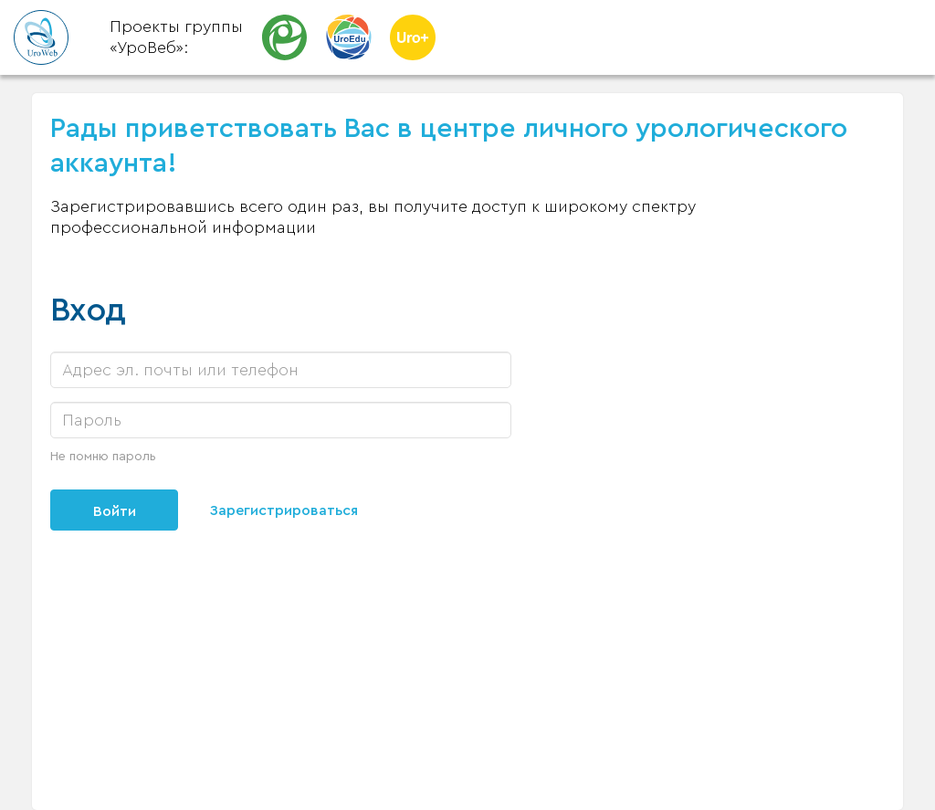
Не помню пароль (103, 456)
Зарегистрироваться (284, 510)
